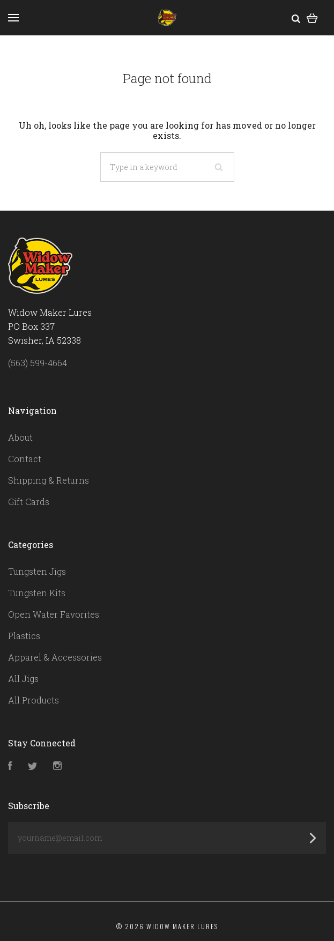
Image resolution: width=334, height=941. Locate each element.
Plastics (24, 635)
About (20, 437)
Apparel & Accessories (55, 657)
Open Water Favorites (53, 614)
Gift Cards (28, 501)
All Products (33, 700)
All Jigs (23, 678)
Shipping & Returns (48, 480)
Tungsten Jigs (37, 571)
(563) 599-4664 (37, 362)
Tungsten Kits (36, 592)
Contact (24, 458)
